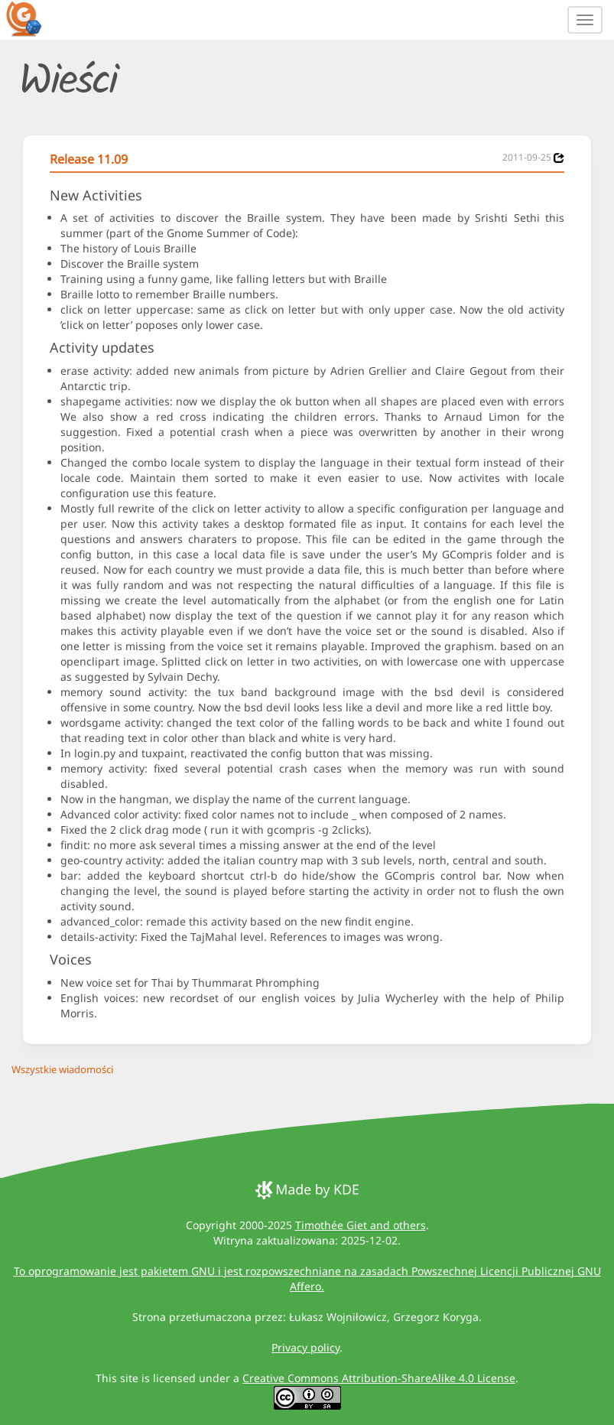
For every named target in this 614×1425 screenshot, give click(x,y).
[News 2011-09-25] (559, 158)
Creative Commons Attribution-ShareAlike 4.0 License (378, 1378)
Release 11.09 (89, 159)
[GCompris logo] (32, 18)
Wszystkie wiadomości (62, 1069)
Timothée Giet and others (360, 1225)
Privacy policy (305, 1347)
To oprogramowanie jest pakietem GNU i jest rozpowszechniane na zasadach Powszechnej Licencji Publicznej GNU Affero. (307, 1278)
